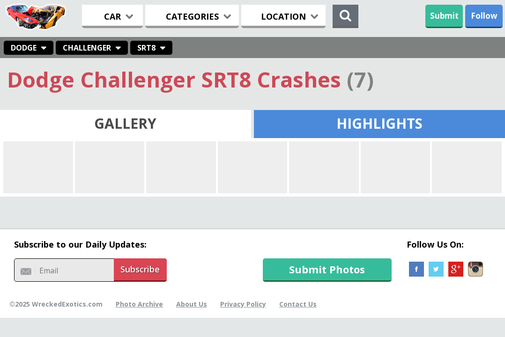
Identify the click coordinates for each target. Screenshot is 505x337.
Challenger (87, 48)
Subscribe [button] (140, 269)
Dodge (24, 48)
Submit (444, 15)
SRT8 (146, 48)
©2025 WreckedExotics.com (56, 304)
